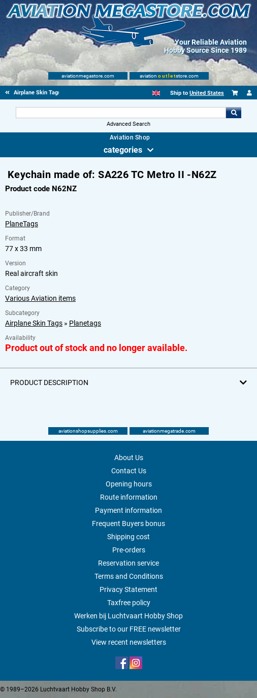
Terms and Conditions (128, 576)
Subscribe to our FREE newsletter (129, 629)
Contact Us (128, 471)
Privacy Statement (128, 589)
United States (206, 93)
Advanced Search (128, 124)
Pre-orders (128, 550)
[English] (156, 93)
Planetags (85, 323)
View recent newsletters (128, 642)
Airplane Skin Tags (33, 323)
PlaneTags (21, 224)
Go (233, 112)
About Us (128, 457)
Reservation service (128, 563)
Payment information (128, 510)
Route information (128, 497)
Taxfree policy (128, 603)
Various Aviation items (40, 298)
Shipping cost (128, 537)
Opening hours (129, 484)
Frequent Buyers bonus (128, 523)
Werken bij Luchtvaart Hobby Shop (128, 616)
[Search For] (121, 112)
